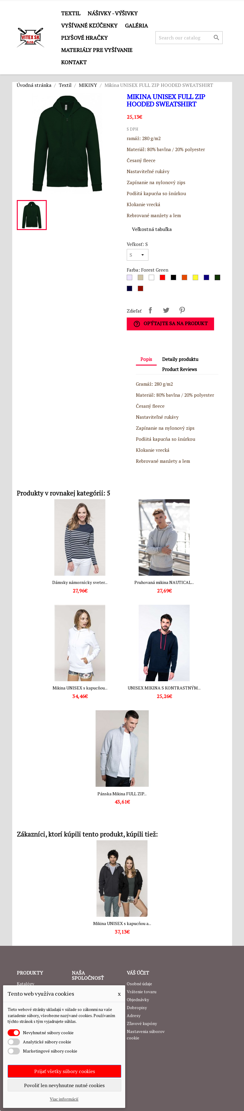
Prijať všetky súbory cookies (64, 1071)
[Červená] (164, 279)
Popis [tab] (146, 359)
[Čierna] (175, 279)
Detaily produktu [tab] (180, 359)
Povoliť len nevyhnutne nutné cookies (64, 1085)
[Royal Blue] (208, 279)
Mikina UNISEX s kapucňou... (80, 688)
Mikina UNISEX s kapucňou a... (122, 923)
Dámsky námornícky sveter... (79, 582)
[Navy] (131, 290)
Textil (70, 13)
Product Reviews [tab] (179, 369)
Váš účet (138, 972)
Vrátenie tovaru (141, 991)
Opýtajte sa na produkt (170, 324)
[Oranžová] (186, 279)
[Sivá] (131, 279)
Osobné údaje (139, 984)
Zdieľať (150, 310)
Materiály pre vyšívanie (97, 50)
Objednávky (138, 999)
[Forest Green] (219, 279)
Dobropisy (137, 1007)
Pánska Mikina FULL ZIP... (122, 794)
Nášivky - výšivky (113, 13)
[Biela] (153, 279)
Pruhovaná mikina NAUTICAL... (164, 582)
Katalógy (25, 984)
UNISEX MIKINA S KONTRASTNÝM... (164, 688)
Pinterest (182, 310)
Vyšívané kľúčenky (89, 25)
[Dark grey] (142, 279)
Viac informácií (64, 1099)
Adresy (133, 1015)
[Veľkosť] (137, 255)
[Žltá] (197, 279)
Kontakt (74, 62)
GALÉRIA (136, 25)
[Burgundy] (142, 290)
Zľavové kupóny (142, 1023)
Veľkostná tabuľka (152, 229)
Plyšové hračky (84, 37)
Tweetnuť (166, 310)
